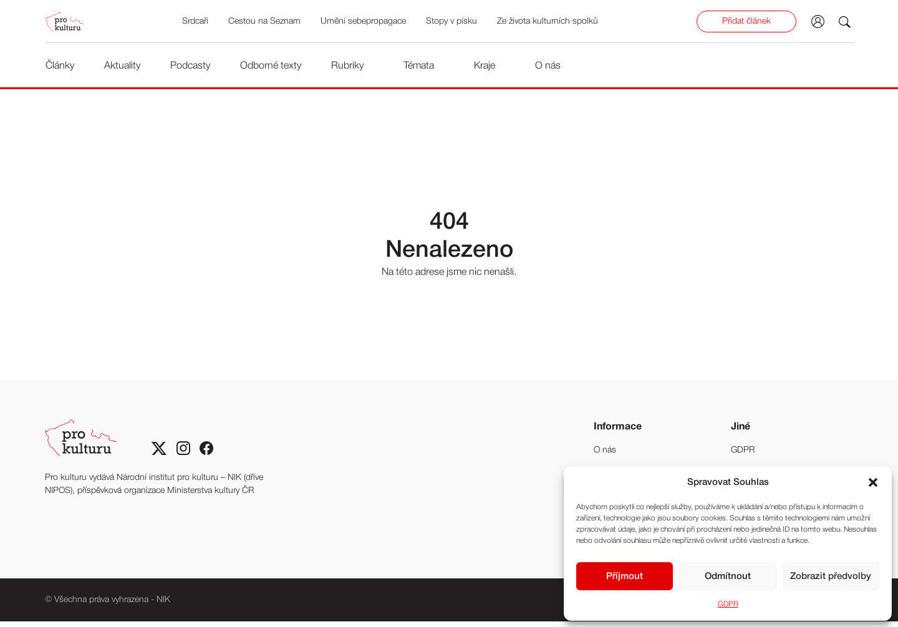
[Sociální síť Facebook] (207, 455)
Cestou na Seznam (265, 23)
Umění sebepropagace (364, 23)
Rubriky (347, 67)
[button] (873, 482)
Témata (418, 67)
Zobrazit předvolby (830, 576)
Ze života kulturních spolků (548, 23)
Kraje (484, 67)
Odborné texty (270, 67)
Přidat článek (748, 23)
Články (59, 67)
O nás (547, 67)
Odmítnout (728, 576)
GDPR (728, 604)
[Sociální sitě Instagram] (183, 455)
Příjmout (624, 576)
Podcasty (190, 67)
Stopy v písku (452, 23)
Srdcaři (196, 23)
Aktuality (122, 67)
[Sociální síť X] (159, 455)
